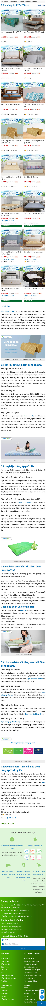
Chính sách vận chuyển (32, 970)
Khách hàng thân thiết (31, 961)
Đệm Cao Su (5, 964)
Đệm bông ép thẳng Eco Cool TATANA (10, 69)
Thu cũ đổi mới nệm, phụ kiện (11, 927)
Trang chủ (6, 1)
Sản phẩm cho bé (7, 975)
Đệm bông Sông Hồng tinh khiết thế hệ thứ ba (11, 253)
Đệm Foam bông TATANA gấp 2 (34, 32)
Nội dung (7, 306)
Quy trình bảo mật (30, 978)
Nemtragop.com (29, 993)
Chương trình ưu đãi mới (9, 924)
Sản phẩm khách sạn (8, 978)
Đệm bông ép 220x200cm (29, 1)
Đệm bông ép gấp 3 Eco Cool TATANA (33, 69)
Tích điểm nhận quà (8, 932)
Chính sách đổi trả (30, 973)
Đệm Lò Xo (5, 961)
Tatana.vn (27, 996)
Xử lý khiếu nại (29, 958)
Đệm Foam (5, 967)
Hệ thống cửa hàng (7, 999)
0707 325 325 (24, 911)
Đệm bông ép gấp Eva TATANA (11, 32)
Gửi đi (23, 948)
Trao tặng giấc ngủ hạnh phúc (11, 929)
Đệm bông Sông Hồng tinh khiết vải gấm (11, 178)
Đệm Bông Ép (15, 1)
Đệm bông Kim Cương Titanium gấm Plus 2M (11, 142)
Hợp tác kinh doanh (30, 964)
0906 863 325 (22, 913)
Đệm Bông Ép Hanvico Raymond (34, 288)
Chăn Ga (4, 970)
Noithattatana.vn (29, 999)
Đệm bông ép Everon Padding (10, 104)
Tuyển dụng (5, 993)
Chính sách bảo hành (31, 967)
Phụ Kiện (4, 981)
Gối (2, 973)
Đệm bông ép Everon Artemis (33, 252)
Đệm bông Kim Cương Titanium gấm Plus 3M (34, 142)
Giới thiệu (4, 991)
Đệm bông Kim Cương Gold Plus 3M (34, 105)
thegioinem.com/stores (23, 916)
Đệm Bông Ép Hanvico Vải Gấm (34, 213)
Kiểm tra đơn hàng (30, 981)
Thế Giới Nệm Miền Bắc (32, 1002)
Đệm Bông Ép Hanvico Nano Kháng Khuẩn (10, 214)
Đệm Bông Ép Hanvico (31, 177)
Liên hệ (3, 996)
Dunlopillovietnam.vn (31, 991)
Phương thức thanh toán (32, 975)
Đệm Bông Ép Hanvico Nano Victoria (10, 289)
